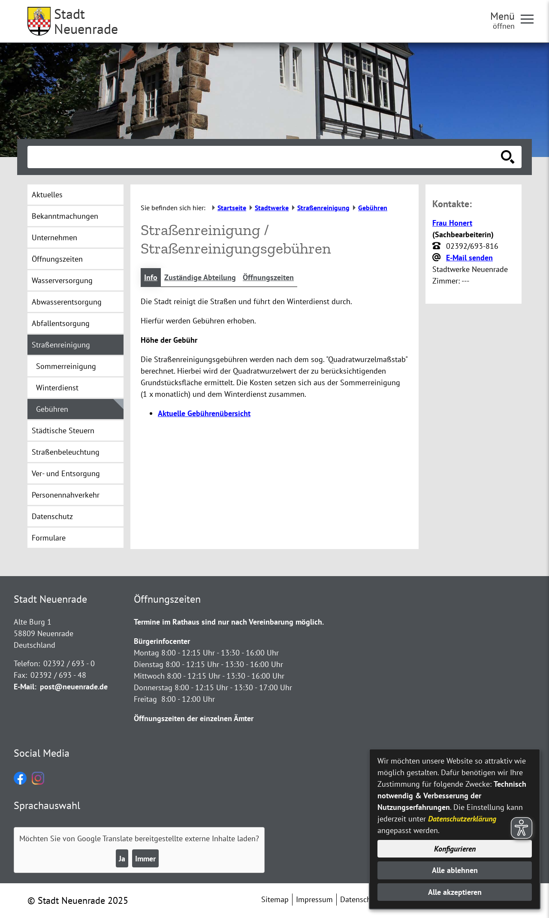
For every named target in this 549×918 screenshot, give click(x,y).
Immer (145, 859)
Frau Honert (452, 223)
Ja (122, 859)
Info (150, 277)
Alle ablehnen (455, 870)
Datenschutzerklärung (462, 819)
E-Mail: (25, 687)
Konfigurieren (455, 849)
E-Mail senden (469, 258)
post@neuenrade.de (74, 687)
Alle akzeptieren (455, 892)
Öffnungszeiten (268, 277)
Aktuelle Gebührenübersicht (204, 413)
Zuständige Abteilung (200, 277)
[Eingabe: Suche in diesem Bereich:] (265, 157)
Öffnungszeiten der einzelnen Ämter (193, 718)
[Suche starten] (508, 157)
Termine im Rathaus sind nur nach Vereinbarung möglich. (229, 622)
